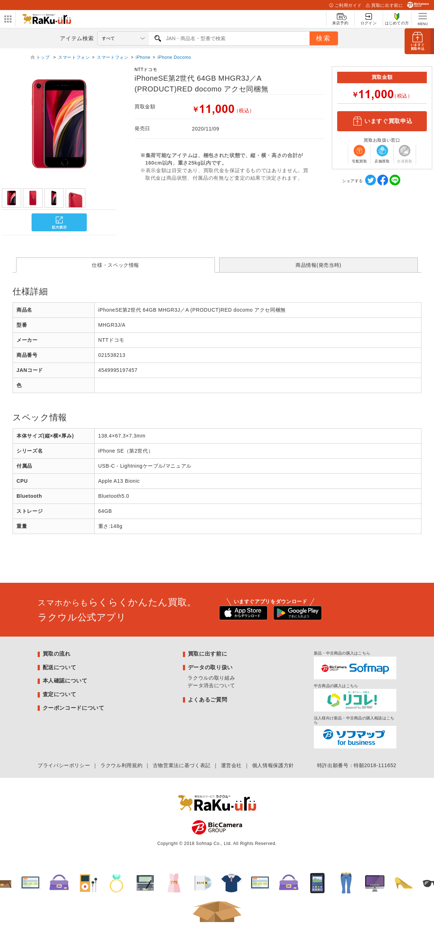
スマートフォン (74, 57)
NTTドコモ (146, 69)
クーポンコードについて (73, 708)
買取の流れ (57, 654)
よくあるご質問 (207, 699)
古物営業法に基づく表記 (182, 765)
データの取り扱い (210, 667)
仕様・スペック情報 (115, 265)
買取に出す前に (384, 5)
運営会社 (231, 765)
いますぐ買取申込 (382, 121)
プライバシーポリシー (64, 765)
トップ (43, 57)
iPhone (143, 57)
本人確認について (65, 680)
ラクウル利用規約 (121, 765)
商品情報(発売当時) (318, 265)
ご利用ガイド (345, 5)
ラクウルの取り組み (211, 678)
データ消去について (211, 685)
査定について (59, 694)
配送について (59, 667)
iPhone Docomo (174, 57)
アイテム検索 (77, 38)
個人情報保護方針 (273, 765)
